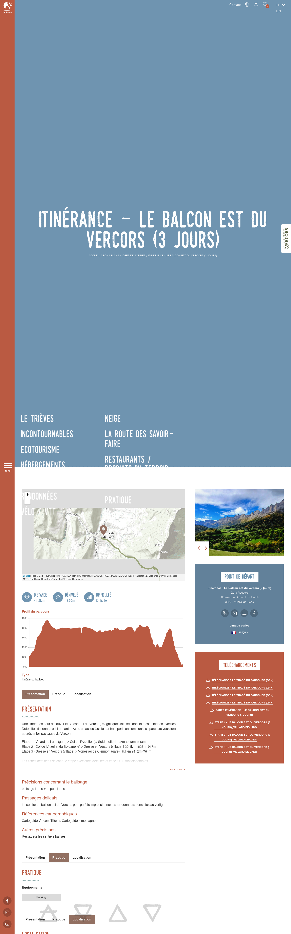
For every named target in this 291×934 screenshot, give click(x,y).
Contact (221, 9)
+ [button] (27, 495)
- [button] (27, 501)
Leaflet (26, 576)
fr (264, 9)
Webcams (233, 8)
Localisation (82, 694)
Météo (241, 8)
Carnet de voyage (250, 8)
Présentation (35, 857)
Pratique (58, 694)
